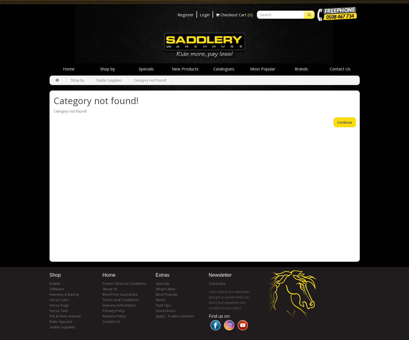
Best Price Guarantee (120, 294)
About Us (110, 288)
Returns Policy (114, 316)
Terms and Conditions (121, 299)
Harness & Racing (64, 294)
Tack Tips (163, 305)
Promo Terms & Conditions (124, 283)
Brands (301, 68)
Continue (344, 122)
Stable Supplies (109, 80)
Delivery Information (119, 305)
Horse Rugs (59, 305)
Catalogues (223, 68)
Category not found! (150, 80)
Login (205, 14)
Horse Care (59, 299)
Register (185, 14)
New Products (185, 68)
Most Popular (262, 68)
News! (161, 299)
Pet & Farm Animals (65, 316)
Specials (146, 68)
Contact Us (340, 68)
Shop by (107, 68)
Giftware (57, 288)
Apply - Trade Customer (175, 316)
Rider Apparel (61, 321)
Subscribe (217, 283)
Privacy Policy (114, 310)
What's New (165, 288)
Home (69, 68)
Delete (55, 283)
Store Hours (166, 310)
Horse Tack (59, 310)
